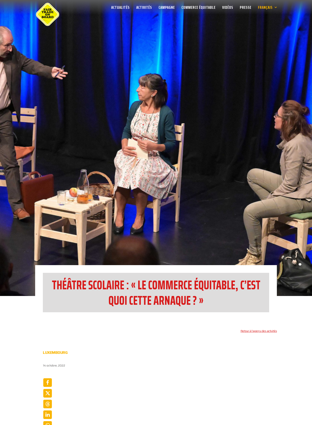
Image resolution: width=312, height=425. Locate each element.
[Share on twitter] (47, 354)
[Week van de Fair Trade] (47, 7)
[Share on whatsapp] (47, 386)
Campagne (167, 7)
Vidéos (227, 7)
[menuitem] (122, 7)
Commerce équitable (199, 7)
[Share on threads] (47, 365)
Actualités (120, 7)
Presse (245, 7)
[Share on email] (47, 397)
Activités (144, 7)
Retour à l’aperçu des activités (259, 292)
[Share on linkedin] (47, 376)
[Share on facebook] (47, 343)
